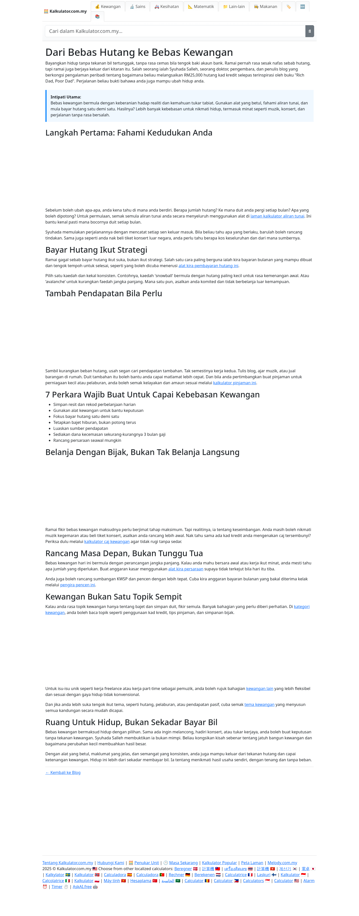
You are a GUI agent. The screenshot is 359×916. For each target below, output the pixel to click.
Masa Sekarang (183, 862)
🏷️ (288, 6)
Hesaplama (140, 880)
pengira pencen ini (77, 585)
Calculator (194, 880)
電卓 (306, 868)
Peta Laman (252, 862)
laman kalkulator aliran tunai (277, 216)
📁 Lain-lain (234, 6)
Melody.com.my (282, 862)
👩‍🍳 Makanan (265, 6)
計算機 (208, 868)
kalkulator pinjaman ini (234, 382)
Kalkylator (55, 874)
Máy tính (112, 880)
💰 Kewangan (108, 6)
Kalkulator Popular (219, 862)
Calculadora (115, 874)
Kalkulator (84, 874)
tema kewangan (259, 704)
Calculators (253, 880)
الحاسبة (168, 880)
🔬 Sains (138, 6)
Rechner (176, 874)
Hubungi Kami (110, 862)
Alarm (309, 880)
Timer (57, 886)
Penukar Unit (146, 862)
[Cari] (309, 31)
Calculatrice (236, 874)
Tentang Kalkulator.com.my (67, 862)
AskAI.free (82, 886)
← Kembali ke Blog (63, 772)
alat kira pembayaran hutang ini (208, 265)
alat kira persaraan (185, 569)
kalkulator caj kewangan (107, 541)
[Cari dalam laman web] (175, 31)
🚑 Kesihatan (166, 6)
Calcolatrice (53, 880)
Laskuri (263, 874)
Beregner (183, 868)
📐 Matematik (201, 6)
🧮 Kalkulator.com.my (65, 11)
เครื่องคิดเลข (235, 868)
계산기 (285, 868)
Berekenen (204, 874)
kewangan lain (259, 688)
